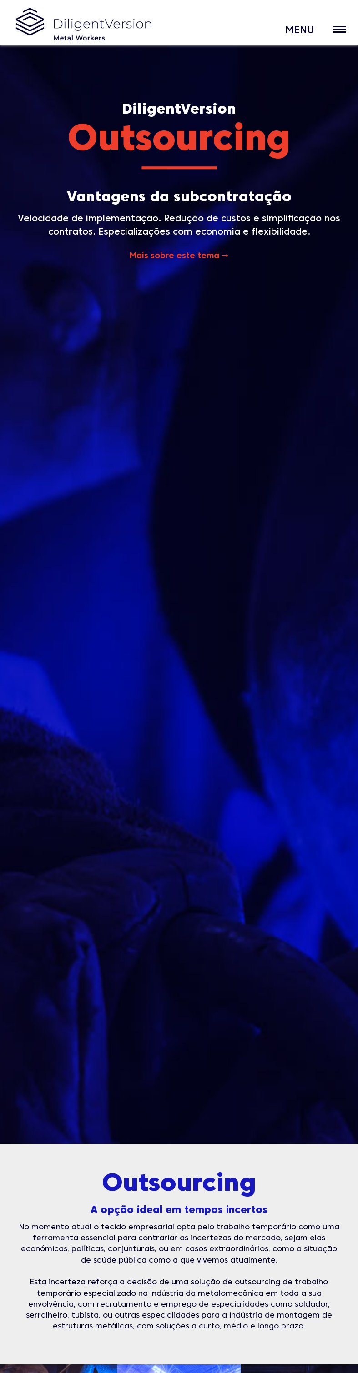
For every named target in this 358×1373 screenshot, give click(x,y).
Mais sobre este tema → (179, 256)
